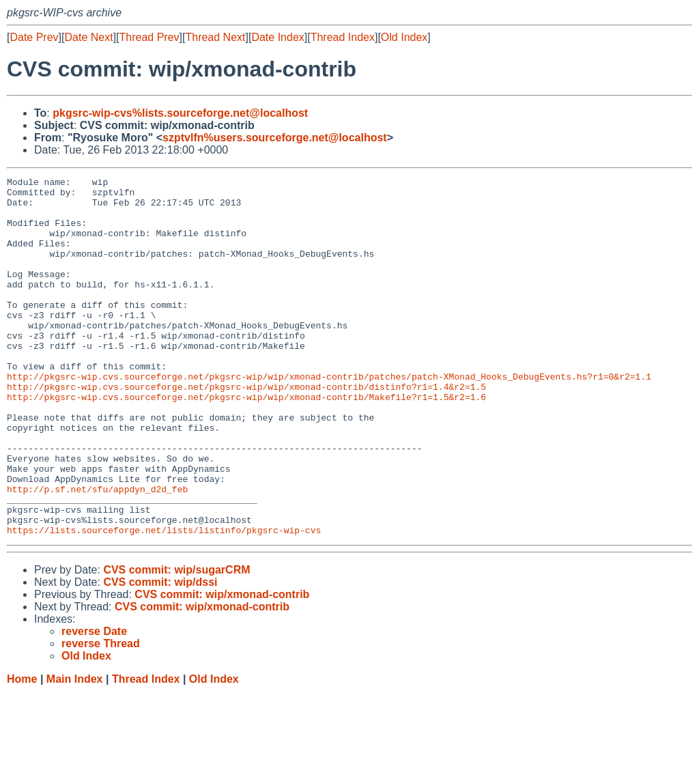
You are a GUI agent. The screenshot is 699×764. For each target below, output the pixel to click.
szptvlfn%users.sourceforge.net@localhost (274, 137)
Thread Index (343, 37)
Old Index (404, 37)
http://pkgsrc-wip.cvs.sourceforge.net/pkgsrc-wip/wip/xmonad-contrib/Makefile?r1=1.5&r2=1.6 (246, 442)
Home (22, 750)
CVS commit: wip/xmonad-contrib (221, 666)
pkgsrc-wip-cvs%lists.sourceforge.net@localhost (180, 113)
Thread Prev (149, 37)
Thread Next (215, 37)
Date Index (277, 37)
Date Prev (34, 37)
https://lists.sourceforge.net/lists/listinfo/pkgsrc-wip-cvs (164, 601)
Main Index (74, 750)
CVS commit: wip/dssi (160, 654)
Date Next (88, 37)
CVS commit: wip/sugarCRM (176, 641)
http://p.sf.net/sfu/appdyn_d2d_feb (97, 552)
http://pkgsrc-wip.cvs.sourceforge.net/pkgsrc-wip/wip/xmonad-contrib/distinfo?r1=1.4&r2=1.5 (246, 429)
